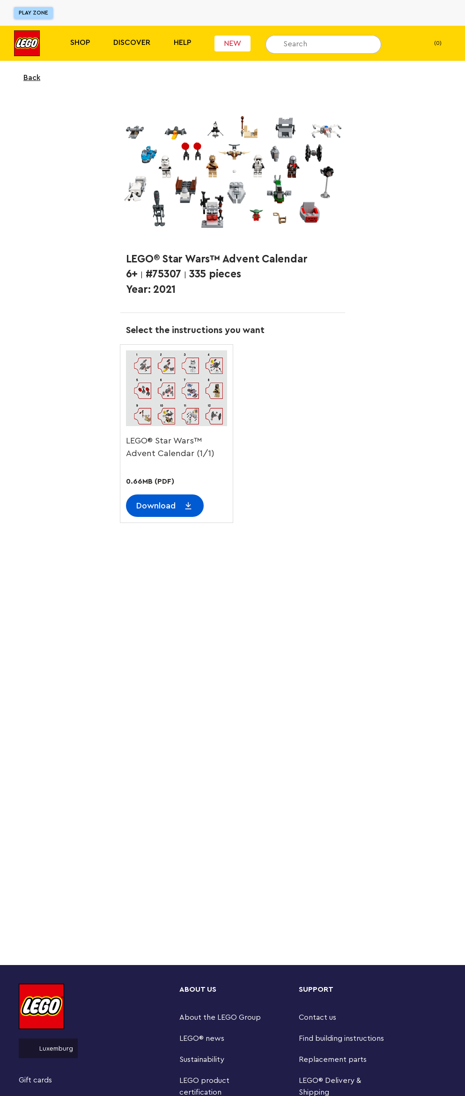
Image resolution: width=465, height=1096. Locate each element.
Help (182, 42)
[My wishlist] (402, 43)
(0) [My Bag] (430, 43)
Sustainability (201, 1059)
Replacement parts (333, 1059)
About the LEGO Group (220, 1017)
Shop (80, 42)
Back (25, 77)
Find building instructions (341, 1038)
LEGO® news (201, 1038)
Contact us (317, 1017)
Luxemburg (48, 1048)
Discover (131, 42)
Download (156, 505)
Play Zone (33, 12)
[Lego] (27, 43)
